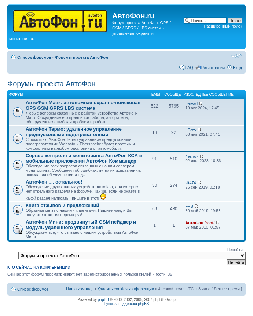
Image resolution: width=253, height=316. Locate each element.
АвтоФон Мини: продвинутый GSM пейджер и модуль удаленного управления (81, 224)
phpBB (103, 300)
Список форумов (34, 57)
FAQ (189, 67)
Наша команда (80, 289)
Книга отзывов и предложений (62, 205)
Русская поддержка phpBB (126, 304)
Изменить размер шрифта (236, 55)
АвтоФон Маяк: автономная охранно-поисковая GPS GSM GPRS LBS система (83, 105)
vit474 (190, 183)
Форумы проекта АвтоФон (81, 57)
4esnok (191, 156)
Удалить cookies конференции (126, 289)
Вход (237, 67)
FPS (189, 206)
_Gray (190, 130)
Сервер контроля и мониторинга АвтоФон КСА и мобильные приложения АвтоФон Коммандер (84, 158)
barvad (191, 103)
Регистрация (213, 67)
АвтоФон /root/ (199, 223)
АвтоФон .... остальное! (54, 182)
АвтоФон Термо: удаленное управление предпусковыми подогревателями (74, 131)
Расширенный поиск (223, 26)
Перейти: (235, 249)
